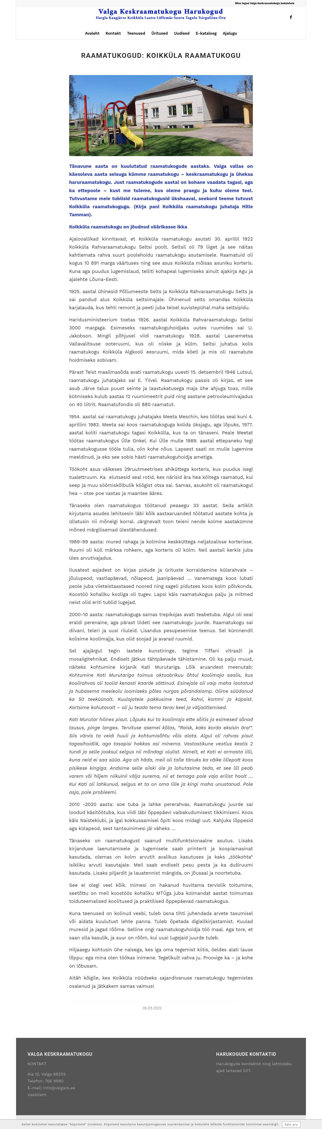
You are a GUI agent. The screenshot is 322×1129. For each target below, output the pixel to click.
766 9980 (54, 1080)
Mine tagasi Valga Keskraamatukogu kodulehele (264, 3)
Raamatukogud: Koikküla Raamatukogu (161, 55)
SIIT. (247, 1070)
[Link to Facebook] (291, 17)
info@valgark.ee (59, 1087)
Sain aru (291, 1124)
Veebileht (37, 1094)
